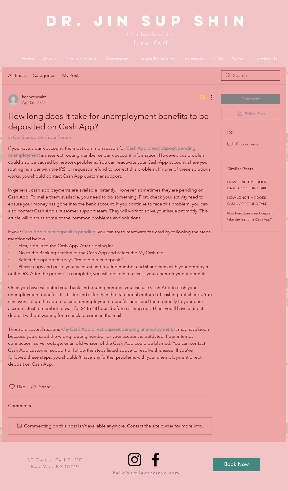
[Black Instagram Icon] (135, 460)
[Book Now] (236, 464)
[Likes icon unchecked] (12, 386)
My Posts (71, 75)
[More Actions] (208, 97)
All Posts (17, 75)
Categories (44, 75)
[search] (250, 75)
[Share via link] (40, 386)
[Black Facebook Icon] (155, 460)
